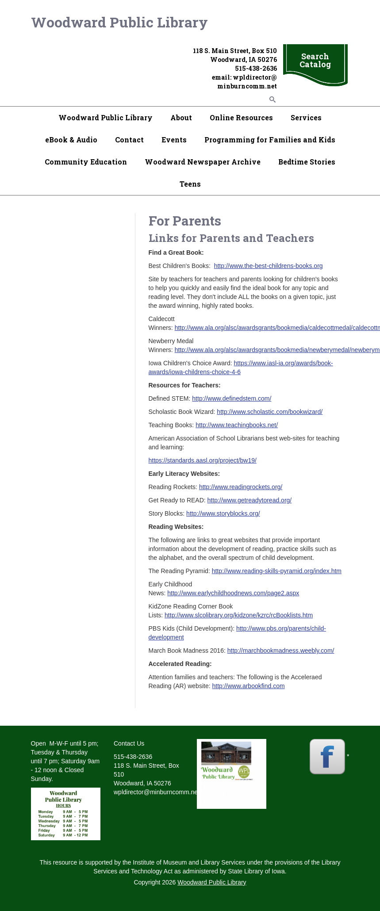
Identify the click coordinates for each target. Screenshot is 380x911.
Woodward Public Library (119, 21)
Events (174, 139)
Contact (129, 139)
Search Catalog (315, 60)
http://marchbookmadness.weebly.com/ (280, 650)
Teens (190, 183)
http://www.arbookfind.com (248, 685)
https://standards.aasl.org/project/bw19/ (203, 460)
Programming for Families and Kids (269, 139)
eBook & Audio (71, 139)
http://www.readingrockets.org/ (240, 486)
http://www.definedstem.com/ (231, 398)
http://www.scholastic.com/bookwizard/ (269, 411)
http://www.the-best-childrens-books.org (268, 265)
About (181, 117)
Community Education (86, 161)
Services (306, 117)
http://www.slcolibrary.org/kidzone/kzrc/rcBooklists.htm (239, 615)
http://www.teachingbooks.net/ (237, 425)
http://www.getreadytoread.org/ (249, 500)
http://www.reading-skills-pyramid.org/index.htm (277, 570)
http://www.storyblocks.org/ (223, 513)
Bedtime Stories (306, 161)
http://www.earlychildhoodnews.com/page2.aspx (233, 593)
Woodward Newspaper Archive (203, 161)
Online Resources (241, 117)
